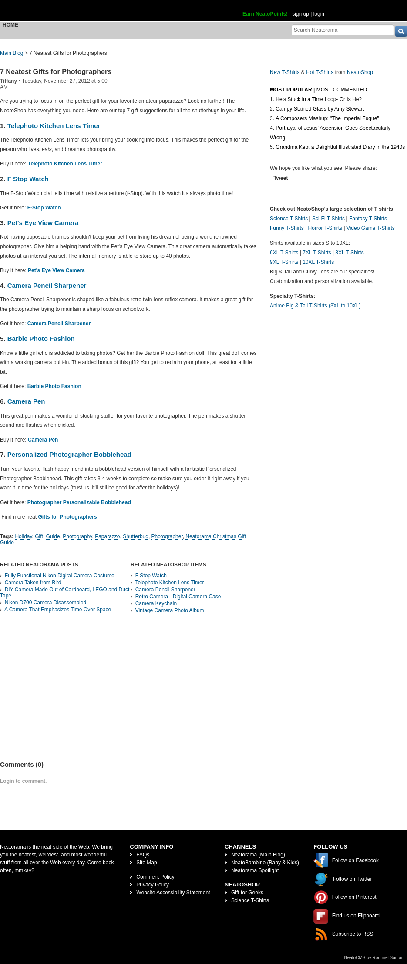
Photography (77, 536)
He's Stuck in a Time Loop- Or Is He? (319, 99)
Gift (39, 536)
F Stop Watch (27, 178)
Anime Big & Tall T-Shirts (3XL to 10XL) (315, 306)
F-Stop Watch (44, 208)
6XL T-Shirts (284, 252)
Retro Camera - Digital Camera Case (178, 596)
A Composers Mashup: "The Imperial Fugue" (327, 118)
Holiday (23, 536)
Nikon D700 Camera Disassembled (45, 603)
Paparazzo (107, 536)
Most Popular (291, 90)
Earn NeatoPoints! (265, 14)
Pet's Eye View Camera (42, 222)
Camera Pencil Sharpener (47, 285)
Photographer (167, 536)
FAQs (142, 855)
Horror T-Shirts (325, 228)
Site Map (146, 863)
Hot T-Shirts (319, 72)
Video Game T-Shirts (370, 228)
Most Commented (341, 90)
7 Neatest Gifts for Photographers (55, 71)
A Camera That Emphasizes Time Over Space (57, 610)
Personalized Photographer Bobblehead (69, 454)
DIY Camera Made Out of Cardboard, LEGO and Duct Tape (64, 592)
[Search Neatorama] (343, 29)
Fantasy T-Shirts (368, 219)
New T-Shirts (284, 72)
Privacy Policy (152, 885)
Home (10, 25)
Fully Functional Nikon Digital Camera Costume (59, 576)
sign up (300, 14)
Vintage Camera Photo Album (169, 610)
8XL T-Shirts (349, 252)
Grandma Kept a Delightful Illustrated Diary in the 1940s (340, 147)
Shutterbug (135, 536)
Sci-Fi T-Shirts (328, 219)
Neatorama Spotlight (255, 870)
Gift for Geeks (247, 893)
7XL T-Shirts (317, 252)
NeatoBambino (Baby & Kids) (265, 863)
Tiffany (8, 81)
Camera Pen (26, 401)
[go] (401, 31)
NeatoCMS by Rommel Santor (373, 957)
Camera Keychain (156, 603)
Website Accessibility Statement (173, 893)
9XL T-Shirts (284, 262)
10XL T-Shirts (318, 262)
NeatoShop (360, 72)
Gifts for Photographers (67, 517)
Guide (53, 536)
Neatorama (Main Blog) (258, 855)
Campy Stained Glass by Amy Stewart (320, 109)
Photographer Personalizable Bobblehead (79, 502)
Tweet (280, 178)
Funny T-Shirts (287, 228)
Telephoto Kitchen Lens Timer (54, 125)
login (318, 14)
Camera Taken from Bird (33, 583)
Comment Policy (155, 877)
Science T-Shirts (289, 219)
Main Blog (11, 53)
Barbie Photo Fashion (41, 338)
